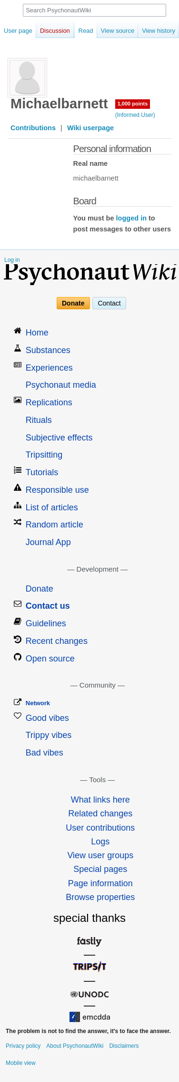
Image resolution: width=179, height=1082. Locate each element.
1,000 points (133, 103)
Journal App (48, 542)
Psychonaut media (61, 385)
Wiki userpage (90, 128)
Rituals (39, 420)
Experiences (49, 368)
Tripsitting (44, 455)
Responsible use (57, 490)
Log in (12, 260)
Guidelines (46, 623)
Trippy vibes (48, 735)
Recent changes (57, 641)
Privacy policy (23, 1046)
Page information (100, 883)
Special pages (100, 869)
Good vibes (47, 718)
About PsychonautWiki (74, 1046)
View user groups (100, 855)
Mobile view (21, 1063)
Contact (109, 303)
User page (18, 30)
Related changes (100, 813)
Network (38, 703)
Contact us (48, 606)
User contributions (100, 828)
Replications (49, 402)
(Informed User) (135, 115)
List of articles (52, 507)
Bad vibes (44, 752)
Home (37, 332)
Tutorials (42, 472)
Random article (54, 524)
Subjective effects (59, 437)
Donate (73, 303)
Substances (48, 350)
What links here (100, 799)
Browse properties (100, 897)
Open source (50, 658)
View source (108, 30)
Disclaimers (124, 1046)
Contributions (33, 128)
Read (76, 30)
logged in (131, 218)
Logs (100, 841)
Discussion (55, 30)
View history (149, 30)
